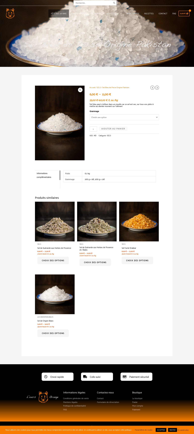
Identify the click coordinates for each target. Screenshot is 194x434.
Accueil (92, 87)
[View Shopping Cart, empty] (184, 13)
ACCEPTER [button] (161, 429)
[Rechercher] (114, 2)
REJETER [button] (173, 429)
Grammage (94, 111)
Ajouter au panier (113, 128)
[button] (80, 90)
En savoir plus (183, 429)
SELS (99, 87)
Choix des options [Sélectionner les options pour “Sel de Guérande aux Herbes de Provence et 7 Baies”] (95, 262)
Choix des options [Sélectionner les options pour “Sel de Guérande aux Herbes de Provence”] (53, 262)
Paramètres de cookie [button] (143, 429)
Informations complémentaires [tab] (44, 175)
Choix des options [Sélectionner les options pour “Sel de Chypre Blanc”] (53, 334)
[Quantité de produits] (93, 129)
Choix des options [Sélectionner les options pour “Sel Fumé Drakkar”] (137, 260)
